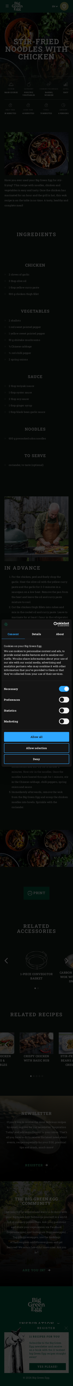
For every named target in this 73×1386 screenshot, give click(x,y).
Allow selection (36, 748)
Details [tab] (36, 634)
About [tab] (60, 634)
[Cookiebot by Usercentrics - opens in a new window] (53, 624)
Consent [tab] (13, 634)
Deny (36, 759)
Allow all (37, 737)
